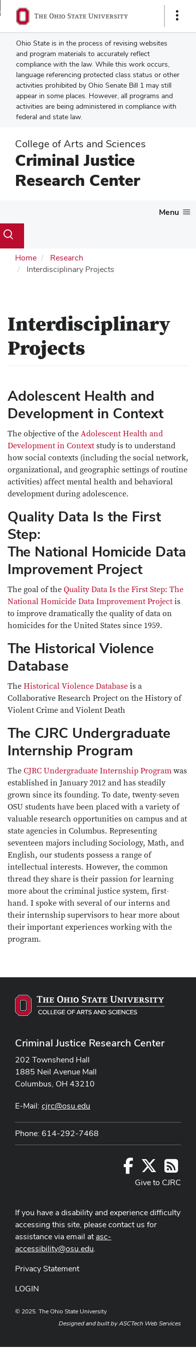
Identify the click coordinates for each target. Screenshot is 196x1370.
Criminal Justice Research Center (77, 170)
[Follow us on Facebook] (128, 1169)
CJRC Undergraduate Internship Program (97, 771)
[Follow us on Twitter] (149, 1169)
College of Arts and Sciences (80, 143)
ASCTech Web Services (150, 1323)
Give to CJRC (158, 1182)
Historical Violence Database (76, 686)
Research (66, 257)
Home (26, 257)
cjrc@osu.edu (66, 1106)
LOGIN (27, 1288)
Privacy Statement (47, 1268)
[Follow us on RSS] (171, 1169)
